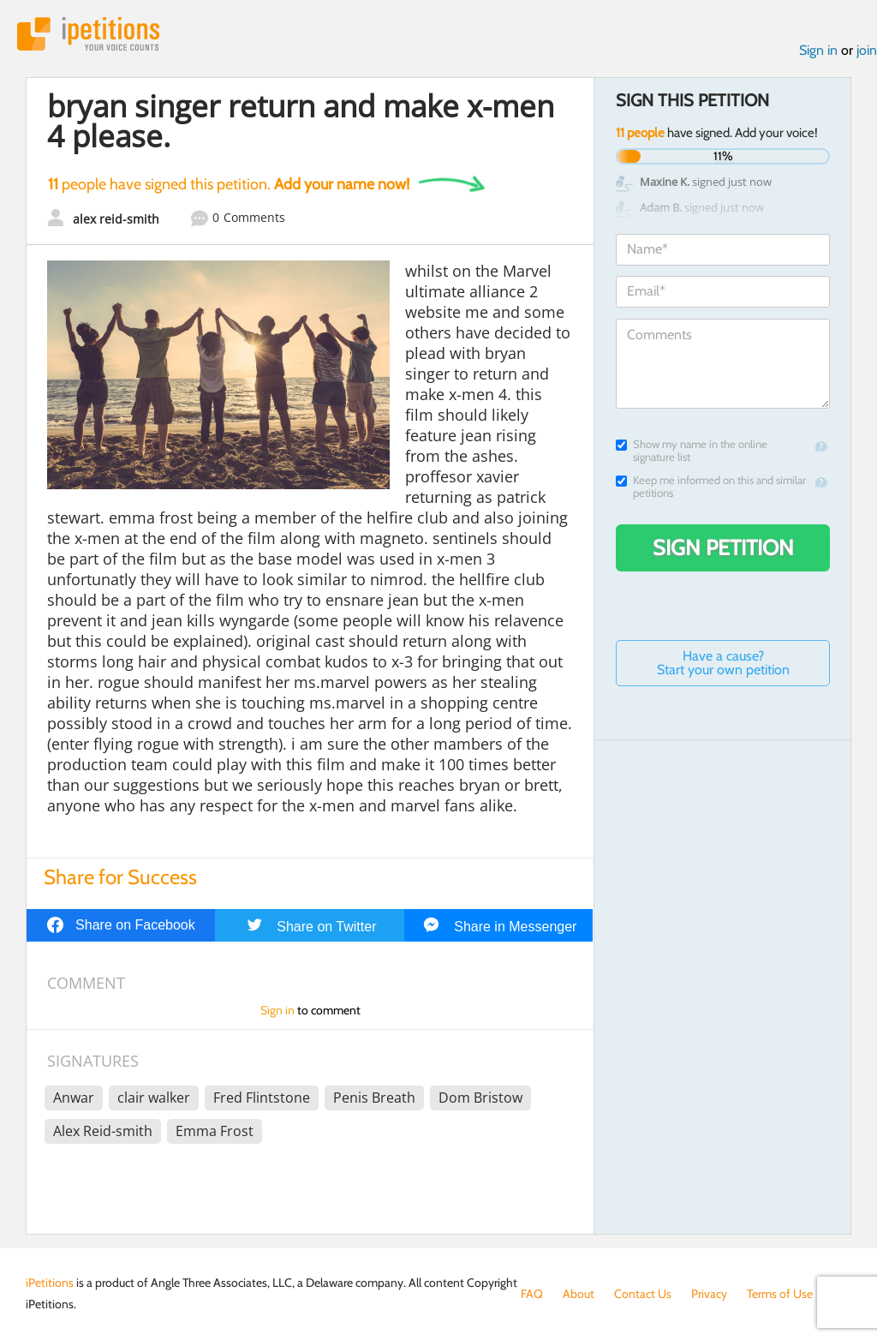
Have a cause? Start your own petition (723, 663)
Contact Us (642, 1293)
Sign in (818, 50)
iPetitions (88, 34)
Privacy (709, 1293)
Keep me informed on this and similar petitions (711, 487)
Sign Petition (723, 547)
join (866, 50)
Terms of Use (780, 1293)
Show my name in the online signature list (691, 451)
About (578, 1293)
